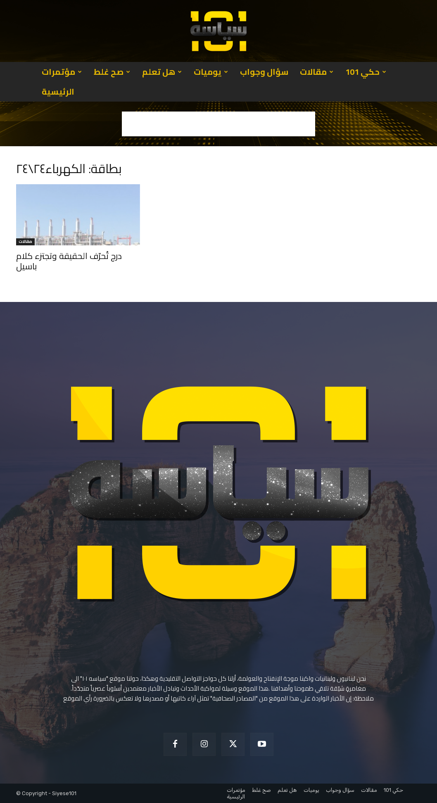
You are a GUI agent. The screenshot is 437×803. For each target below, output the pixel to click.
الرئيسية (58, 91)
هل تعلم (162, 71)
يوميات (211, 71)
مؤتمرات (62, 71)
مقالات (316, 71)
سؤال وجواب (264, 71)
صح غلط (112, 71)
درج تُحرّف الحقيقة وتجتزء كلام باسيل (69, 261)
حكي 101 (365, 71)
